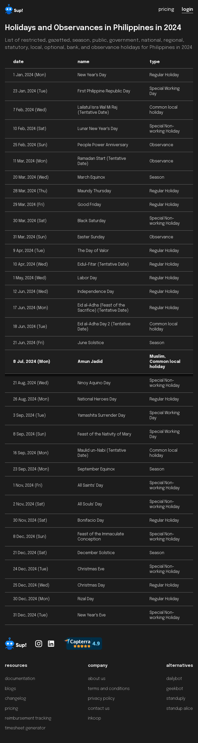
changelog (15, 698)
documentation (20, 679)
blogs (10, 689)
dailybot (174, 679)
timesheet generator (25, 728)
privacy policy (101, 698)
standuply (175, 698)
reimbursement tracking (28, 718)
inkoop (94, 718)
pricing (11, 708)
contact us (99, 708)
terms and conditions (109, 689)
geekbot (174, 689)
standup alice (179, 708)
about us (96, 679)
